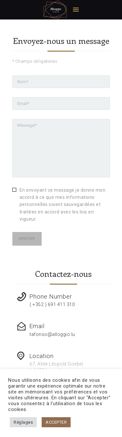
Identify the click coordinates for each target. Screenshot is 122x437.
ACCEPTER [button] (56, 422)
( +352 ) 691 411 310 (52, 304)
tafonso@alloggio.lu (52, 334)
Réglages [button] (23, 422)
